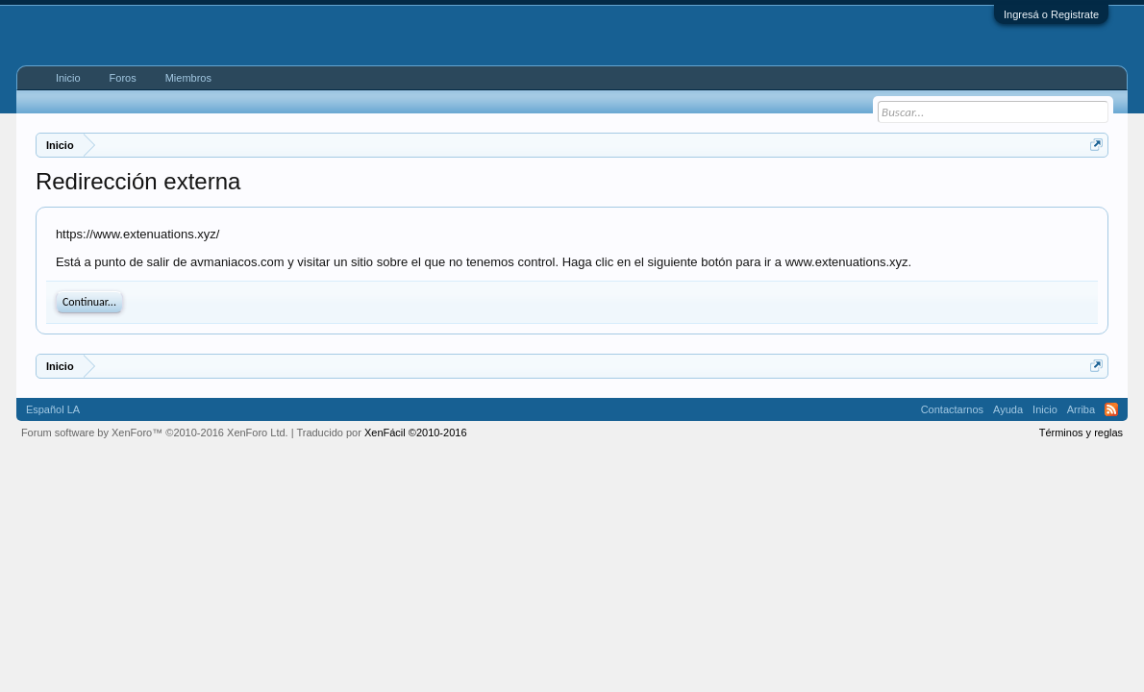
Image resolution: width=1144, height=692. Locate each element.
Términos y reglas (1081, 432)
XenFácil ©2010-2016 (415, 432)
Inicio (68, 78)
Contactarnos (952, 409)
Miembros (188, 78)
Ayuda (1008, 409)
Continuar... (89, 302)
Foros (123, 78)
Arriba (1081, 409)
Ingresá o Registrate (1051, 14)
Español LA (53, 409)
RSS (1111, 409)
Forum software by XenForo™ (154, 432)
